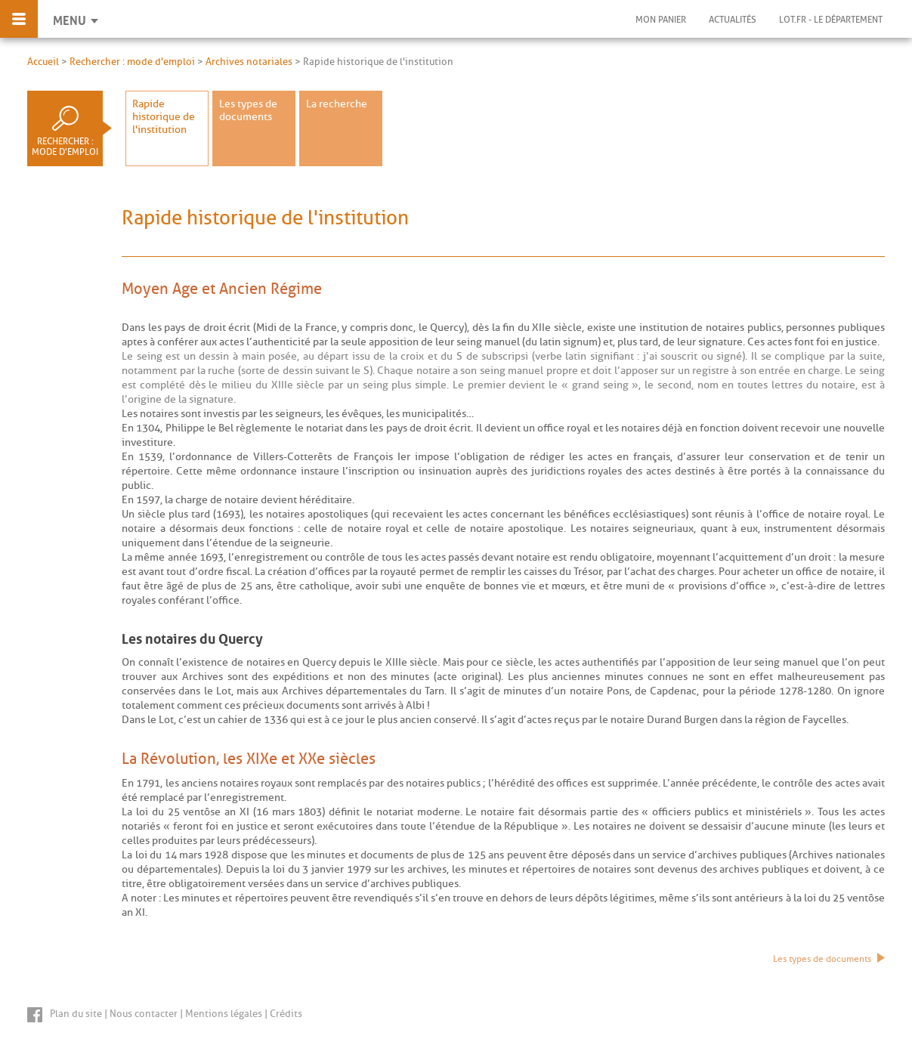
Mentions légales (223, 1013)
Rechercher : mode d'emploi (132, 61)
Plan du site (76, 1013)
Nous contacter (144, 1013)
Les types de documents (248, 110)
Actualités (732, 20)
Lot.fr (831, 20)
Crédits (286, 1013)
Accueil (43, 61)
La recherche (336, 103)
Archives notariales (249, 61)
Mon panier (660, 20)
